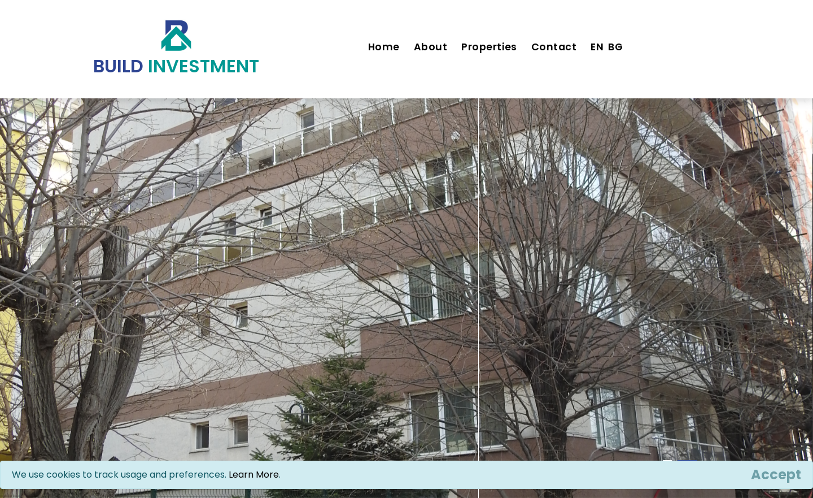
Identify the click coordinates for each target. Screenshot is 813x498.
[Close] (776, 474)
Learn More (254, 474)
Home (384, 47)
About (431, 47)
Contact (554, 47)
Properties (489, 47)
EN (597, 47)
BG (615, 47)
